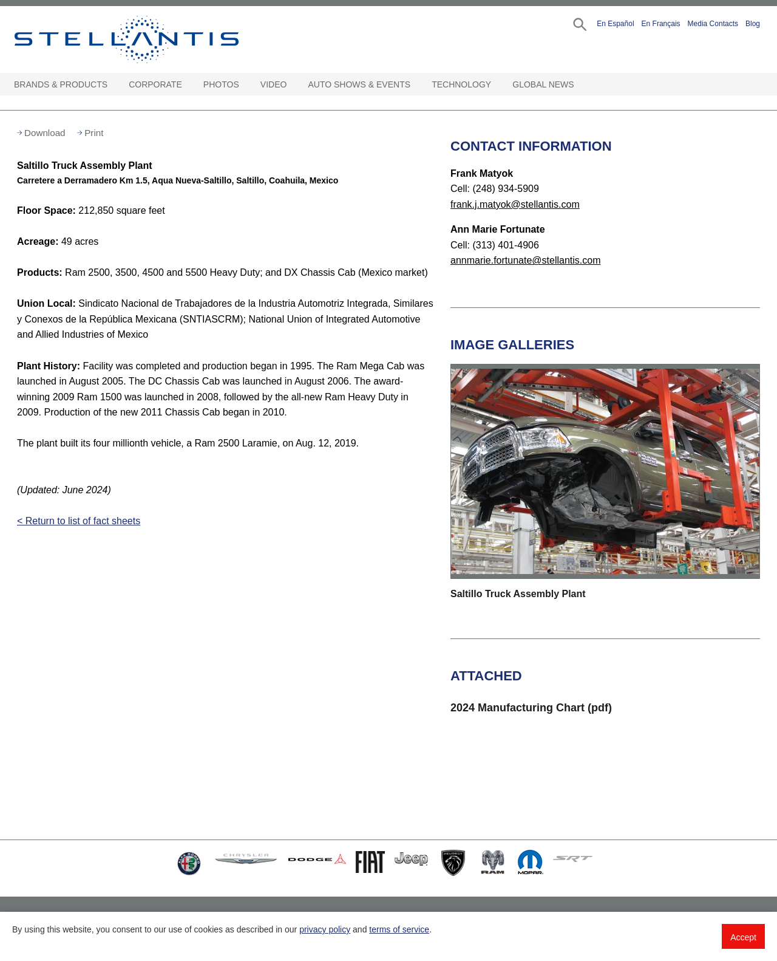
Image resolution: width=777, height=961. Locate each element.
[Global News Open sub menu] (580, 84)
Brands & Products (60, 84)
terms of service (399, 929)
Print (93, 133)
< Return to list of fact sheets (78, 521)
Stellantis (154, 39)
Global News (543, 84)
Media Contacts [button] (713, 23)
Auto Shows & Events (359, 84)
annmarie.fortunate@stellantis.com (525, 260)
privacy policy (324, 929)
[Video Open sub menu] (292, 84)
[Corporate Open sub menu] (188, 84)
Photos (221, 84)
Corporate (155, 84)
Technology (461, 84)
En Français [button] (661, 23)
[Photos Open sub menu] (245, 84)
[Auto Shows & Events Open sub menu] (416, 84)
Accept (743, 937)
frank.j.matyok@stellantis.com (515, 204)
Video (273, 84)
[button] (578, 23)
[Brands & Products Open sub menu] (113, 84)
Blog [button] (752, 23)
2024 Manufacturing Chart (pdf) (531, 708)
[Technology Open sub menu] (497, 84)
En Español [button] (615, 23)
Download (45, 133)
